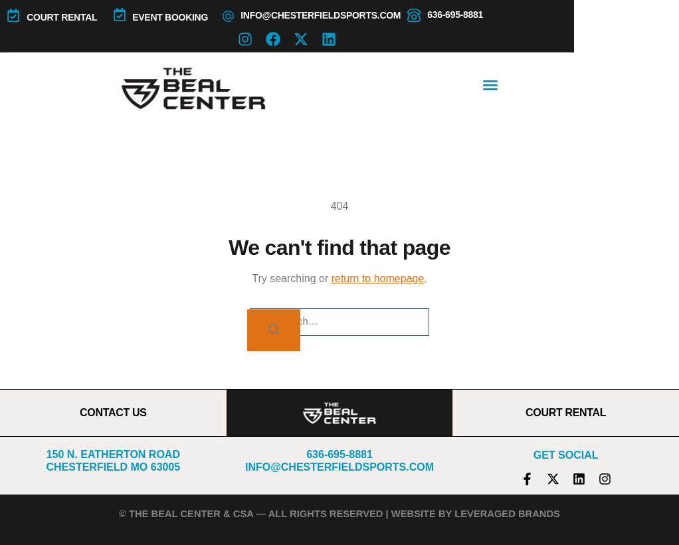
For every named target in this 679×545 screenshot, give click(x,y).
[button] (490, 85)
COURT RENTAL (62, 17)
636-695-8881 (455, 14)
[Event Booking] (119, 14)
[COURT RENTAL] (13, 15)
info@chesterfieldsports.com (321, 15)
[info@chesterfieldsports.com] (228, 16)
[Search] (273, 330)
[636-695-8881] (414, 15)
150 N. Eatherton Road (113, 454)
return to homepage (378, 278)
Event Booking (170, 17)
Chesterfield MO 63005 (113, 467)
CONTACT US (113, 412)
